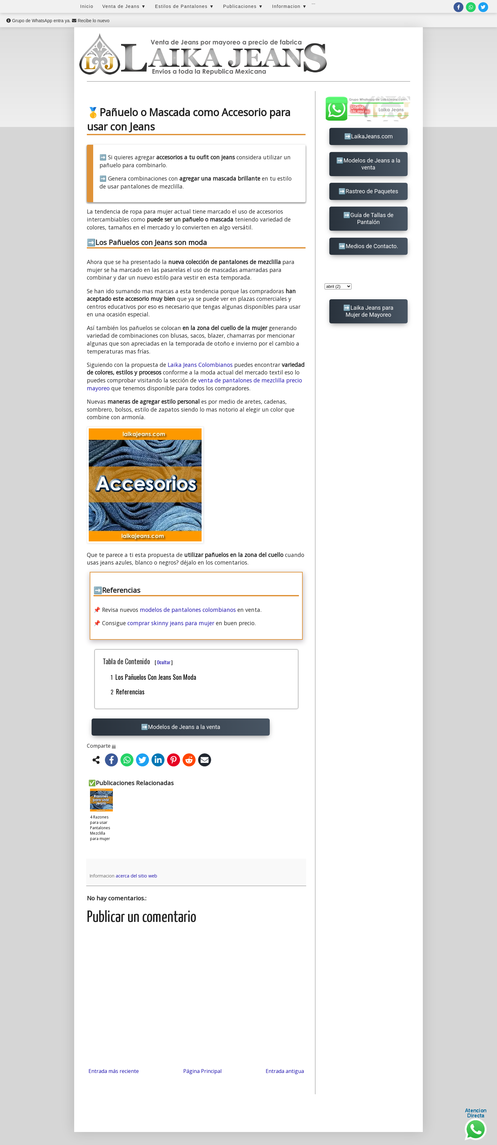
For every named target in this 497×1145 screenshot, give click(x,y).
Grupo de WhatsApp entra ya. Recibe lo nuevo (57, 20)
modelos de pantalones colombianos (188, 609)
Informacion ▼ (289, 6)
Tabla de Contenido (138, 661)
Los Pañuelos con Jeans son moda (155, 677)
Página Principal (202, 1071)
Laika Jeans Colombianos (200, 364)
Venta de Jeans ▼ (124, 6)
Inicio (87, 6)
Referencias (130, 691)
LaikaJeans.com (372, 136)
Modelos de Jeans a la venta (184, 727)
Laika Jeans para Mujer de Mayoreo (369, 311)
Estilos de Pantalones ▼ (184, 6)
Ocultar (164, 662)
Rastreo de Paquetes (371, 191)
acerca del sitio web (136, 876)
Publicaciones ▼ (243, 6)
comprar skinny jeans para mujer (170, 623)
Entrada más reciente (113, 1071)
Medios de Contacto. (371, 246)
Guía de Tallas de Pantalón (371, 218)
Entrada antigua (285, 1071)
